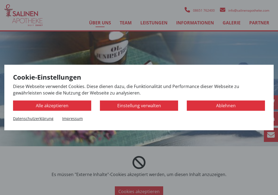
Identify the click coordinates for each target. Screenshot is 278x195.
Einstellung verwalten (139, 106)
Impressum (72, 118)
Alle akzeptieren (52, 106)
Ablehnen (226, 106)
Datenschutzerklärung (33, 118)
